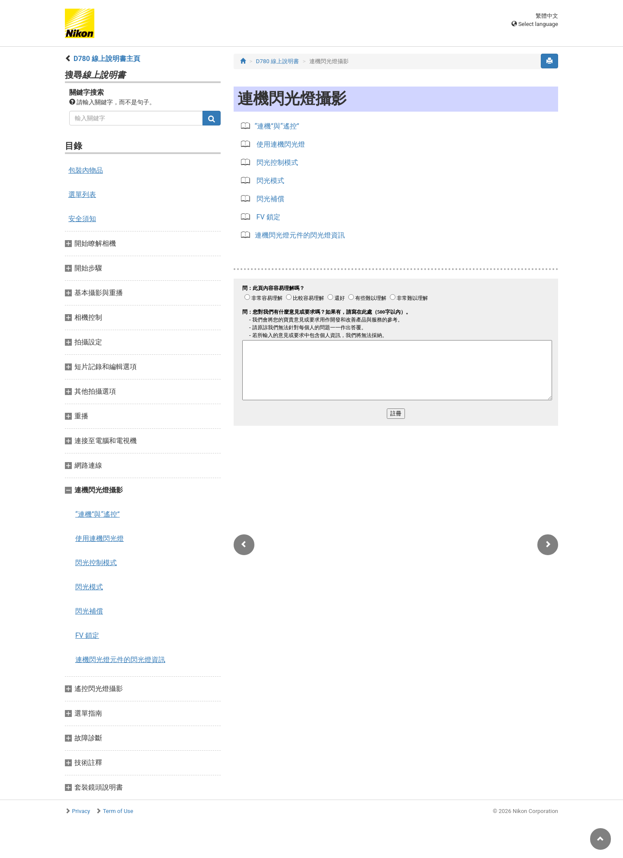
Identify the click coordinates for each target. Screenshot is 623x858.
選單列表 (82, 194)
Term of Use (118, 811)
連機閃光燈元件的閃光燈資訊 (120, 660)
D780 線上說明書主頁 (107, 59)
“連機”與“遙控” (97, 514)
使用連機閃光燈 (99, 538)
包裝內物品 (85, 170)
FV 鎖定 (87, 635)
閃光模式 (89, 587)
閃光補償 (89, 611)
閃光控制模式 (96, 563)
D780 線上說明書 (277, 61)
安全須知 (82, 219)
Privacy (81, 811)
